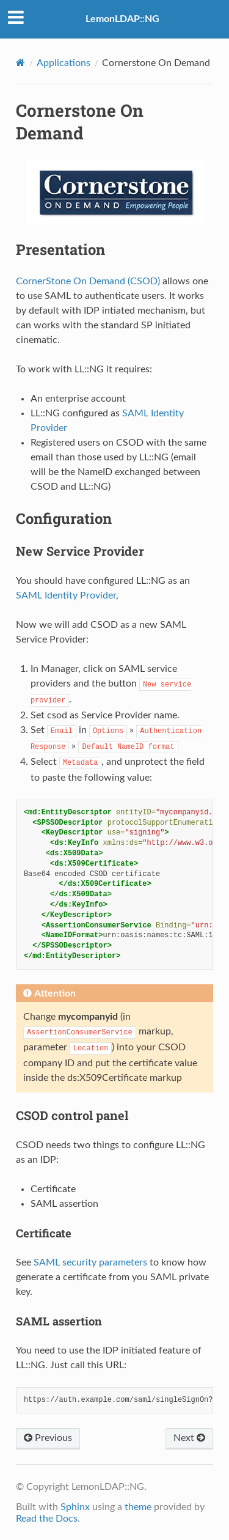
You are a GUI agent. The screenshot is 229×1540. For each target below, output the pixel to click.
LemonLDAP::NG (122, 19)
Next (189, 1438)
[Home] (20, 62)
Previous (48, 1438)
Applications (63, 63)
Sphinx (75, 1507)
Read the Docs (47, 1518)
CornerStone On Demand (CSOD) (88, 281)
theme (138, 1507)
